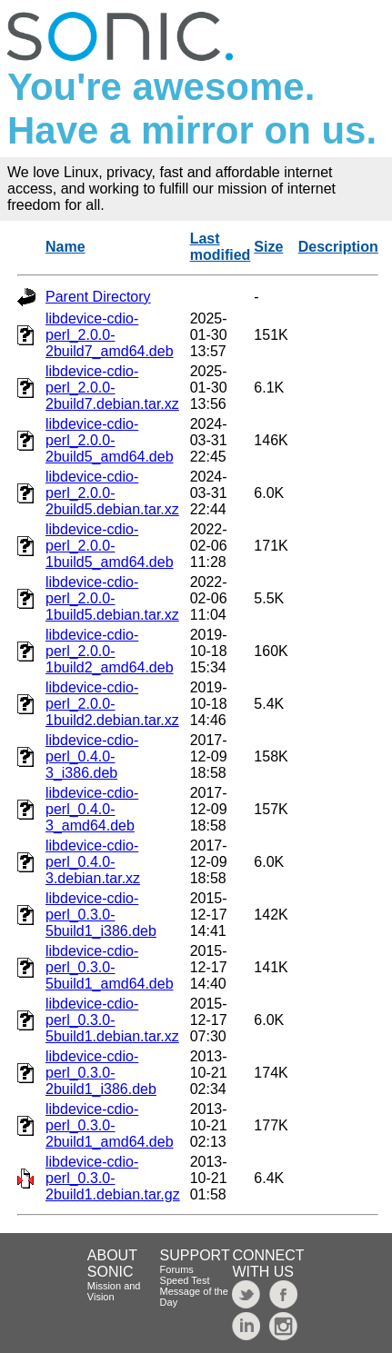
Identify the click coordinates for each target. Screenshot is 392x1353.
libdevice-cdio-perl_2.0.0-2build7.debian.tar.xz (112, 387)
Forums (177, 1269)
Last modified (220, 247)
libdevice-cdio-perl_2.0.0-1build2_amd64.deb (109, 651)
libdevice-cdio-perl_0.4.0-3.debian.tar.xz (92, 862)
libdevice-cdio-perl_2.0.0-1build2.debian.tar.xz (112, 704)
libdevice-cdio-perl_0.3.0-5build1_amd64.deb (109, 967)
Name (65, 246)
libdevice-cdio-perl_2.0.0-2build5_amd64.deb (109, 440)
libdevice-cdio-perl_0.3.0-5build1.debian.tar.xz (112, 1020)
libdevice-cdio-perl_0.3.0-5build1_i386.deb (100, 914)
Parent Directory (98, 296)
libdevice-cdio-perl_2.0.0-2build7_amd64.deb (109, 335)
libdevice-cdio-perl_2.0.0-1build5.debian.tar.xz (112, 598)
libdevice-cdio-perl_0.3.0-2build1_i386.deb (100, 1073)
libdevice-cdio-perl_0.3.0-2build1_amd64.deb (109, 1125)
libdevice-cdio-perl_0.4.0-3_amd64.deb (91, 809)
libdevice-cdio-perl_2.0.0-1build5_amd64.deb (109, 546)
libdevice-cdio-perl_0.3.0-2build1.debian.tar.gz (112, 1178)
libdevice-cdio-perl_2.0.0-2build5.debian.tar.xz (112, 493)
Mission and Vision (114, 1291)
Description (338, 246)
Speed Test (185, 1280)
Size (268, 246)
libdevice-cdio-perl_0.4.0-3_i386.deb (91, 756)
